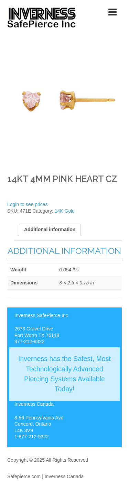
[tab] (49, 229)
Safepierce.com (24, 476)
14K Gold (65, 211)
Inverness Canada (64, 476)
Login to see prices (27, 204)
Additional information (49, 229)
